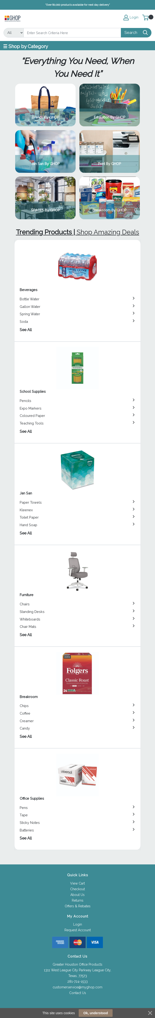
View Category (45, 105)
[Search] (72, 32)
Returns (77, 900)
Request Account (77, 930)
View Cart (77, 883)
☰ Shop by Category (25, 46)
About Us (77, 895)
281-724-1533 (77, 981)
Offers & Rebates (78, 906)
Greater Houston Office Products (77, 964)
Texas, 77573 (77, 976)
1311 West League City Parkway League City (77, 970)
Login (77, 924)
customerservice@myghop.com (77, 987)
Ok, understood (95, 1013)
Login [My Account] (130, 17)
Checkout (77, 889)
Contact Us (77, 993)
